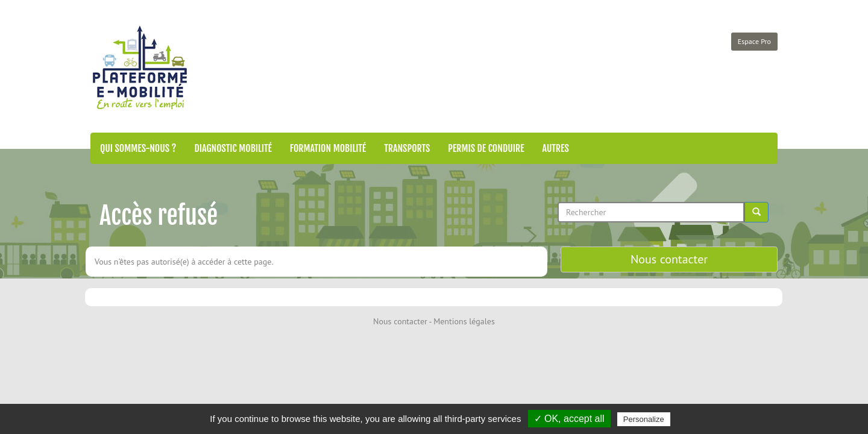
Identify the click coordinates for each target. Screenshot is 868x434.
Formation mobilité (328, 148)
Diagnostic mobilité (232, 148)
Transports (407, 148)
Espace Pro (754, 41)
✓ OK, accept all (569, 419)
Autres (555, 148)
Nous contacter (669, 259)
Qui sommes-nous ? (138, 148)
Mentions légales (464, 321)
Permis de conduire (486, 148)
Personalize (643, 419)
